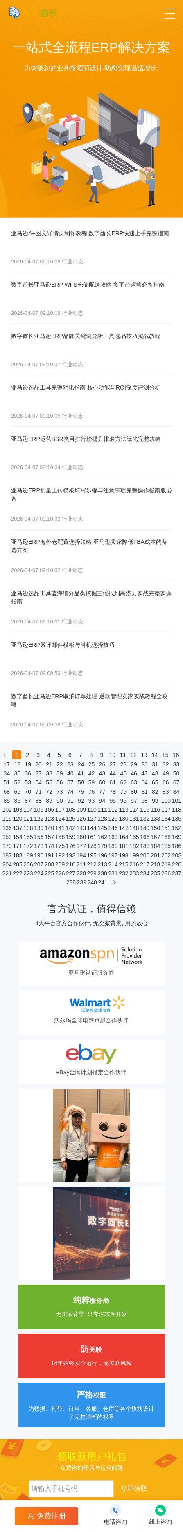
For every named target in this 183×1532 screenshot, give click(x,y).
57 (70, 782)
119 (6, 818)
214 (112, 864)
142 (70, 828)
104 (27, 809)
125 (70, 818)
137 (17, 828)
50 (176, 773)
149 (144, 828)
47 (144, 773)
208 (49, 864)
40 (70, 773)
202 (165, 855)
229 (91, 873)
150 (155, 828)
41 (81, 773)
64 (144, 782)
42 (91, 773)
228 (81, 873)
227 (70, 873)
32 (166, 764)
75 (81, 791)
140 (49, 828)
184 (155, 846)
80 (134, 791)
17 (7, 764)
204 (6, 864)
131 (133, 818)
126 (81, 818)
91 (70, 800)
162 (101, 837)
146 (112, 828)
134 (165, 818)
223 (27, 873)
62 (123, 782)
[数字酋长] (32, 12)
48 (155, 773)
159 (70, 837)
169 (176, 837)
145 (101, 828)
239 (81, 882)
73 (59, 791)
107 (59, 809)
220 (176, 864)
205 (17, 864)
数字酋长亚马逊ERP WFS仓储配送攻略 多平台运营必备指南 (88, 284)
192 (59, 855)
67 (176, 782)
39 (59, 773)
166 (144, 837)
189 (27, 855)
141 (59, 828)
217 (144, 864)
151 (165, 828)
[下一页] (115, 884)
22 (59, 764)
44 (112, 773)
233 (133, 873)
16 (176, 755)
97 (134, 800)
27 (112, 764)
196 (101, 855)
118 (176, 809)
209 (59, 864)
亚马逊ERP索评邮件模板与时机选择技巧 (63, 644)
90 (59, 800)
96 (123, 800)
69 (17, 791)
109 (81, 809)
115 (144, 809)
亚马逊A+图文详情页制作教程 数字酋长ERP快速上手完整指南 (90, 233)
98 (144, 800)
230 (101, 873)
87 (28, 800)
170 (6, 846)
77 (102, 791)
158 (59, 837)
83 (166, 791)
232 (123, 873)
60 (102, 782)
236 (165, 873)
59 (91, 782)
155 (27, 837)
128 (101, 818)
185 (165, 846)
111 (101, 809)
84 (176, 791)
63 (134, 782)
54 (38, 782)
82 (155, 791)
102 (6, 809)
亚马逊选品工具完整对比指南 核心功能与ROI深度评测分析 (85, 387)
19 (28, 764)
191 (49, 855)
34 (7, 773)
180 (112, 846)
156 (38, 837)
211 (81, 864)
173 (38, 846)
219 (165, 864)
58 (81, 782)
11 (123, 755)
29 (134, 764)
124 (59, 818)
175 (59, 846)
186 (176, 846)
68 (7, 791)
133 (155, 818)
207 (38, 864)
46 (134, 773)
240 (92, 882)
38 (49, 773)
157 (49, 837)
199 (133, 855)
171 (17, 846)
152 (176, 828)
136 (6, 828)
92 (81, 800)
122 (38, 818)
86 (17, 800)
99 (155, 800)
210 (70, 864)
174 (49, 846)
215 (123, 864)
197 (112, 855)
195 (91, 855)
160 (81, 837)
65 (155, 782)
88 (38, 800)
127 (91, 818)
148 (133, 828)
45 (123, 773)
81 (144, 791)
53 (28, 782)
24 (81, 764)
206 (27, 864)
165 (133, 837)
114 (133, 809)
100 (165, 800)
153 (6, 837)
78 (112, 791)
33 (176, 764)
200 (144, 855)
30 (144, 764)
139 (38, 828)
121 (27, 818)
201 (155, 855)
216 (133, 864)
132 (144, 818)
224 (38, 873)
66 (166, 782)
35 (17, 773)
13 (144, 755)
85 (7, 800)
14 (154, 755)
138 (27, 828)
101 (176, 800)
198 (123, 855)
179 (101, 846)
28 (123, 764)
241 (102, 882)
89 (49, 800)
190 (38, 855)
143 (81, 828)
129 (112, 818)
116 (155, 809)
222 (17, 873)
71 (38, 791)
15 (165, 755)
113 (123, 809)
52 (17, 782)
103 (17, 809)
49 (166, 773)
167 (155, 837)
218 (155, 864)
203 (176, 855)
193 (70, 855)
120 (17, 818)
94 (102, 800)
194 (81, 855)
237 (176, 873)
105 (38, 809)
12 (133, 755)
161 (91, 837)
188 (17, 855)
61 (112, 782)
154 (17, 837)
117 (165, 809)
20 (38, 764)
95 (112, 800)
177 (81, 846)
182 (133, 846)
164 (123, 837)
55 (49, 782)
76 (91, 791)
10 (112, 755)
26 (102, 764)
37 (38, 773)
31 (155, 764)
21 (49, 764)
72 (49, 791)
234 (144, 873)
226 (59, 873)
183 (144, 846)
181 (123, 846)
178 (91, 846)
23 (70, 764)
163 (112, 837)
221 (6, 873)
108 (70, 809)
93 (91, 800)
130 (123, 818)
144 (91, 828)
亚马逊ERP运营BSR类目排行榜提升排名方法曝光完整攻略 (86, 439)
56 (59, 782)
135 (176, 818)
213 (101, 864)
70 (28, 791)
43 (102, 773)
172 (27, 846)
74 (70, 791)
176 (70, 846)
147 (123, 828)
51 (7, 782)
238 (70, 882)
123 (49, 818)
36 (28, 773)
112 (112, 809)
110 (91, 809)
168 (165, 837)
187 (6, 855)
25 (91, 764)
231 (112, 873)
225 (49, 873)
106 (49, 809)
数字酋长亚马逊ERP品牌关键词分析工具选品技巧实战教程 (85, 336)
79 (123, 791)
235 (155, 873)
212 (91, 864)
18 (17, 764)
